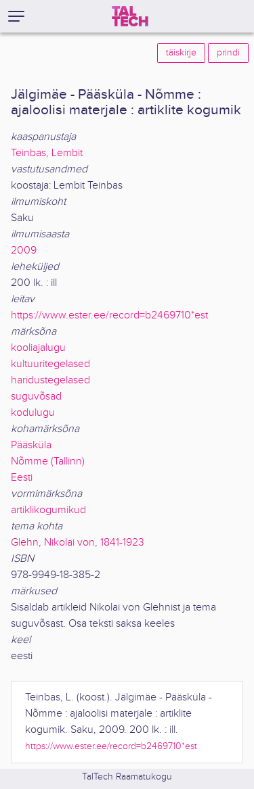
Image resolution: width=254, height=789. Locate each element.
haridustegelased (50, 380)
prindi (228, 52)
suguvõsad (36, 396)
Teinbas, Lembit (47, 153)
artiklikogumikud (48, 510)
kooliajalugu (38, 347)
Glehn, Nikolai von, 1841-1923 (77, 542)
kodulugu (33, 412)
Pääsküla (31, 445)
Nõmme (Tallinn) (48, 461)
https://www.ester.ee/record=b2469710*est (109, 315)
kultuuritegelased (50, 364)
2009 (24, 250)
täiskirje (181, 52)
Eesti (22, 477)
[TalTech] (130, 16)
